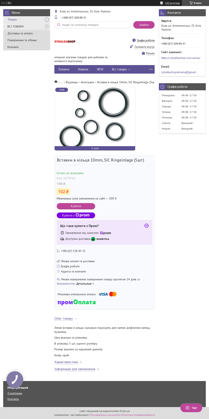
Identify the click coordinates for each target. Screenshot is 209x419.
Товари (12, 19)
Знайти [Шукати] (144, 24)
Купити (76, 206)
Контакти (13, 47)
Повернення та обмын (22, 40)
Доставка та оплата (20, 33)
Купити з (76, 215)
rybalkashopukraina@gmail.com (180, 72)
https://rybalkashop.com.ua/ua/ (180, 58)
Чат (191, 408)
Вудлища (72, 82)
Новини (83, 69)
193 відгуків (172, 2)
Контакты (13, 399)
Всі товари (119, 69)
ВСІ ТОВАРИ (15, 26)
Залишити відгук (144, 47)
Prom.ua (125, 411)
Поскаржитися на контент (105, 414)
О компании (14, 393)
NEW (100, 69)
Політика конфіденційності (139, 414)
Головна (64, 69)
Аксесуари (87, 82)
